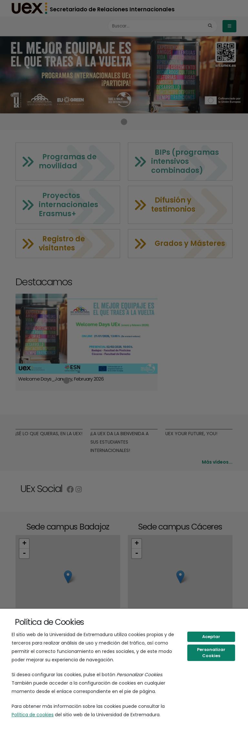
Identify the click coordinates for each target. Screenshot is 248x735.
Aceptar (211, 637)
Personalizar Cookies (211, 652)
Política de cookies (33, 714)
